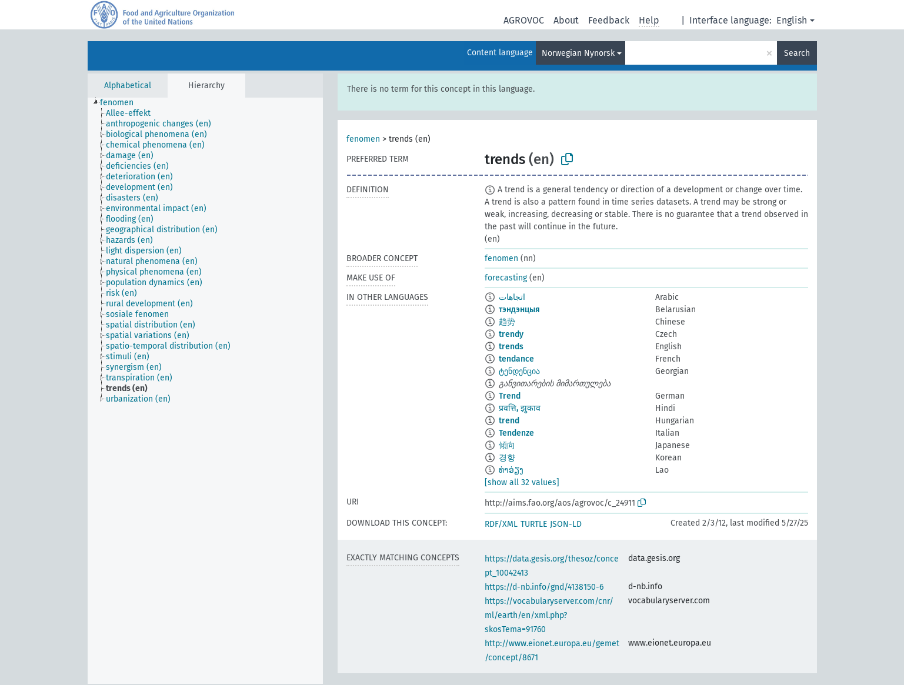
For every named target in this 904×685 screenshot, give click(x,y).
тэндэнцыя (519, 310)
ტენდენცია (519, 371)
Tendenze (516, 433)
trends (511, 347)
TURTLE (534, 524)
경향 (507, 458)
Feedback (608, 20)
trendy (511, 334)
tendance (516, 359)
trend (509, 421)
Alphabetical (127, 86)
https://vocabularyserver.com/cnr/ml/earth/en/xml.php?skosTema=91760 (549, 615)
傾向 (507, 445)
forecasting (506, 278)
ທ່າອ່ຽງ (511, 470)
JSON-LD (566, 524)
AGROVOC (523, 20)
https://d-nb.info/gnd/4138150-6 (544, 587)
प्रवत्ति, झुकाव (520, 408)
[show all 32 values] (522, 482)
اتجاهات (512, 297)
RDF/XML (501, 524)
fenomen (363, 139)
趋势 (507, 322)
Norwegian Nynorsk (578, 53)
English (791, 20)
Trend (510, 396)
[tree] (205, 391)
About (566, 20)
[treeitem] (121, 103)
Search (797, 53)
